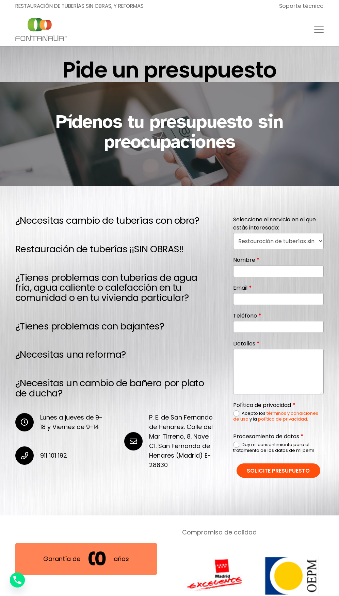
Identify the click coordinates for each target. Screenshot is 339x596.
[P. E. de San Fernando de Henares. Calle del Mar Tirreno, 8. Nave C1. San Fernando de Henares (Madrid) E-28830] (136, 441)
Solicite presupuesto (278, 471)
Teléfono (247, 316)
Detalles (246, 343)
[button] (319, 29)
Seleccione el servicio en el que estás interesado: (274, 224)
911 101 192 (53, 455)
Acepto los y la (275, 416)
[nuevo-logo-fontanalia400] (41, 29)
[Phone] (17, 580)
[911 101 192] (27, 455)
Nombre (246, 260)
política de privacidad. (283, 419)
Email (242, 288)
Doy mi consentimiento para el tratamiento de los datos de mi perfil (273, 448)
